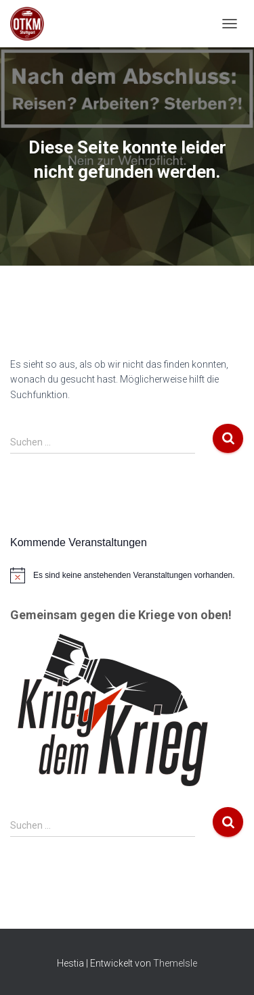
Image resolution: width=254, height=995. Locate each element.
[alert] (127, 575)
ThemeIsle (175, 963)
